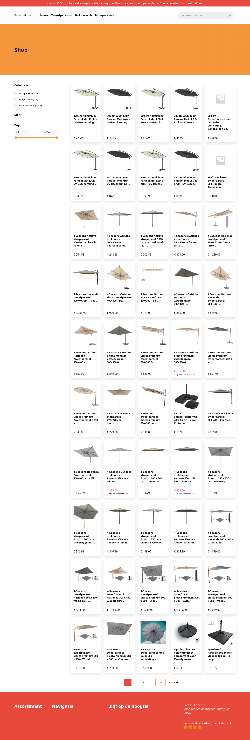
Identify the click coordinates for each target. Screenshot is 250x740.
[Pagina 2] (135, 682)
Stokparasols (83, 15)
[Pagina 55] (160, 682)
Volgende (173, 682)
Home (44, 15)
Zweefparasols (61, 15)
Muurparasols (104, 15)
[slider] (16, 137)
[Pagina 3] (143, 682)
